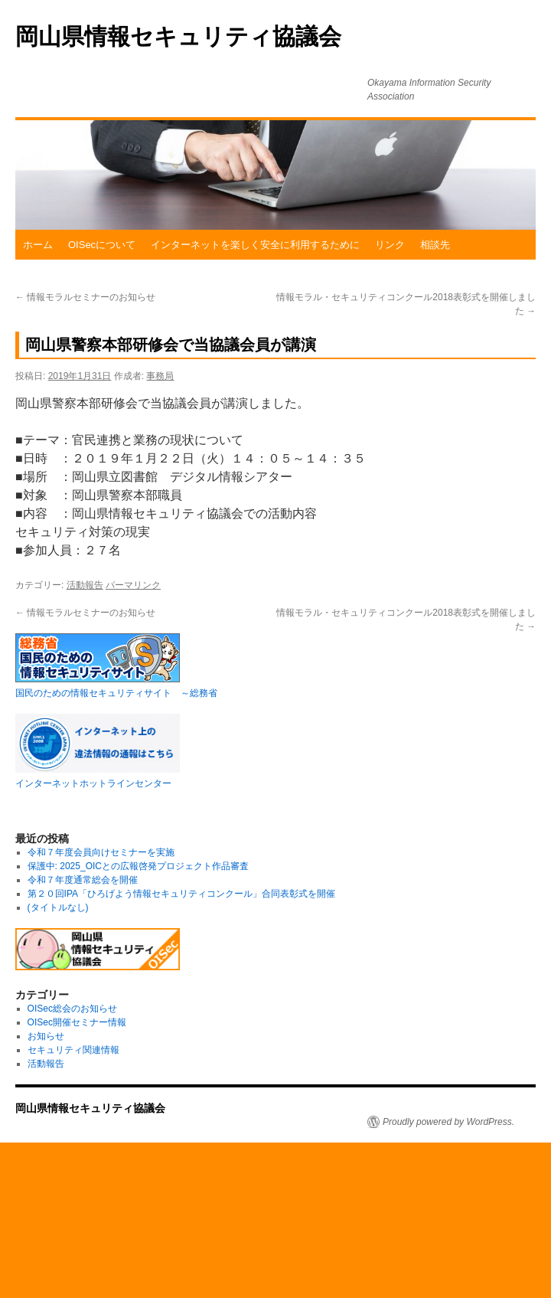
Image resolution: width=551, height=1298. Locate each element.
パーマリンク (133, 585)
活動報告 (85, 585)
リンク (390, 244)
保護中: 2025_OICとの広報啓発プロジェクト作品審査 (138, 866)
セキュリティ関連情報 (73, 1050)
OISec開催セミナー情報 (77, 1022)
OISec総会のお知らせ (72, 1008)
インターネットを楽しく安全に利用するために (255, 244)
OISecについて (101, 244)
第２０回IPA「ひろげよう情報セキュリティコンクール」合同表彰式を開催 (181, 893)
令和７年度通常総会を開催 (83, 880)
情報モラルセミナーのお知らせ (85, 297)
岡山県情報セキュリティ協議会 (178, 36)
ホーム (38, 244)
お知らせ (46, 1036)
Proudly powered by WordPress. (448, 1122)
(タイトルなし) (58, 907)
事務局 (160, 376)
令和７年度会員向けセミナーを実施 (101, 852)
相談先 (435, 244)
